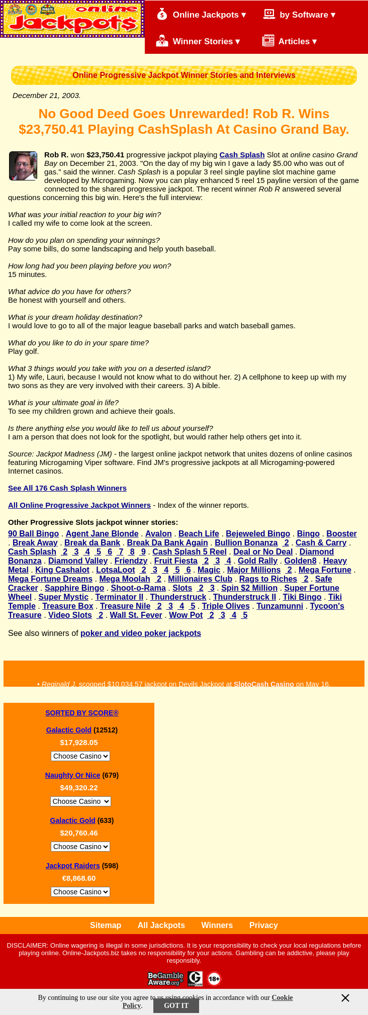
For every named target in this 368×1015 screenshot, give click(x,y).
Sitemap (105, 925)
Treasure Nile (125, 606)
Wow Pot (186, 615)
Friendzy (131, 561)
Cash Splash (242, 154)
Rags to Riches (268, 579)
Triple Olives (226, 606)
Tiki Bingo (302, 597)
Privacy (263, 925)
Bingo (308, 533)
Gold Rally (258, 561)
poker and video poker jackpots (140, 633)
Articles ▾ (284, 40)
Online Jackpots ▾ (201, 14)
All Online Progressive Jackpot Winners (79, 505)
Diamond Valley (78, 561)
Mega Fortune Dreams (50, 579)
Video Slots (70, 615)
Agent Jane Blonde (102, 533)
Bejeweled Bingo (258, 533)
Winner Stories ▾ (198, 40)
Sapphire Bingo (74, 588)
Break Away (35, 542)
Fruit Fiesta (176, 561)
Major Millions (254, 570)
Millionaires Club (200, 579)
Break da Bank (92, 542)
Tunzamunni (279, 606)
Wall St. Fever (136, 615)
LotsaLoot (115, 570)
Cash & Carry (321, 542)
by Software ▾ (299, 14)
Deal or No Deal (263, 551)
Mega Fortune (325, 570)
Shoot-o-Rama (138, 588)
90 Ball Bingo (33, 533)
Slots (182, 588)
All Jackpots (161, 925)
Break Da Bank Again (167, 542)
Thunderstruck (178, 597)
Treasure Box (67, 606)
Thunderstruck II (244, 597)
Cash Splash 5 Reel (189, 551)
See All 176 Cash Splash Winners (67, 488)
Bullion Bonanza (246, 542)
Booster (341, 533)
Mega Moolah (124, 579)
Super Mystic (63, 597)
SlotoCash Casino (264, 685)
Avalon (158, 533)
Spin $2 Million (249, 588)
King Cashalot (62, 570)
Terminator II (119, 597)
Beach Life (198, 533)
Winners (217, 925)
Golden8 (301, 561)
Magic (209, 570)
